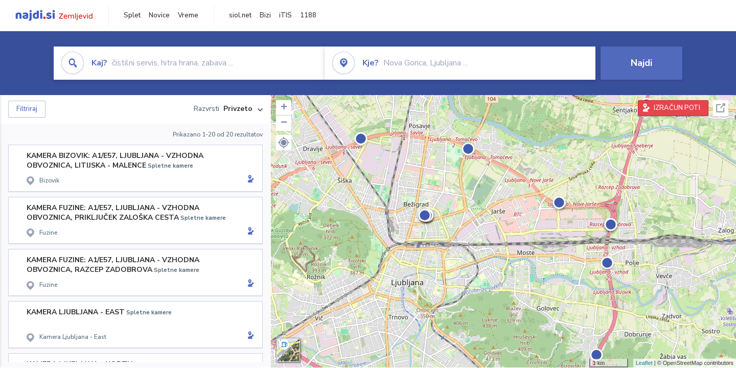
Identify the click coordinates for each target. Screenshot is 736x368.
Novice (159, 15)
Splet (132, 15)
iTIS (285, 15)
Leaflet (644, 363)
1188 (308, 15)
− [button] (284, 123)
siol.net (240, 15)
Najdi (641, 63)
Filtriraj (26, 108)
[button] (283, 142)
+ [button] (284, 108)
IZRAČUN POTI (677, 107)
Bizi (265, 15)
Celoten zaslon (720, 108)
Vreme (188, 15)
